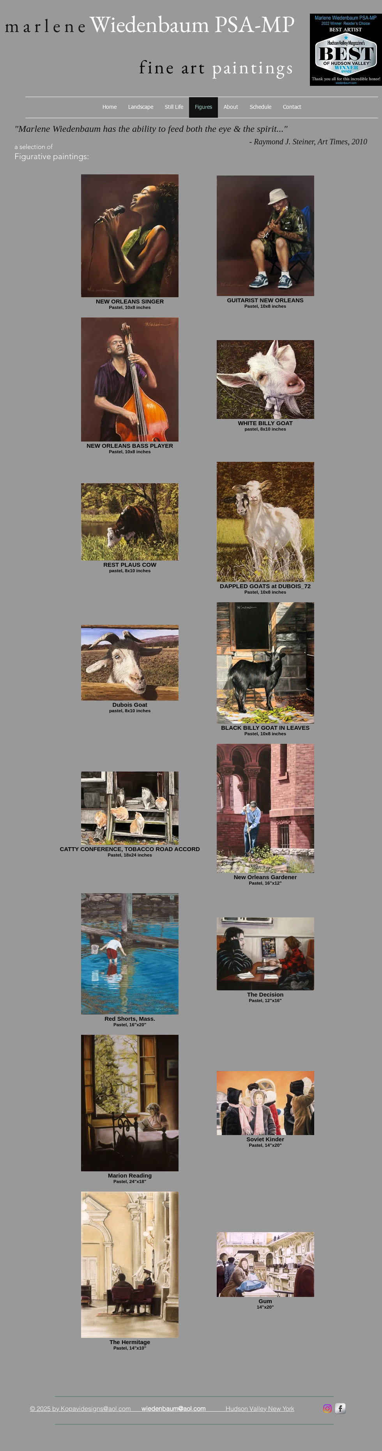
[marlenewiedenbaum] (327, 1408)
